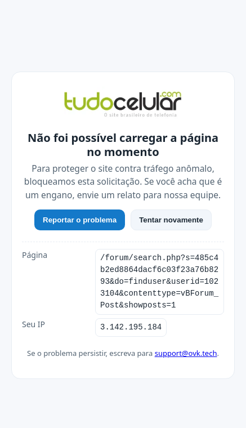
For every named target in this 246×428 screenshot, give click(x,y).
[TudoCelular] (123, 105)
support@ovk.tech (186, 353)
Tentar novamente (171, 220)
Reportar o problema (80, 220)
